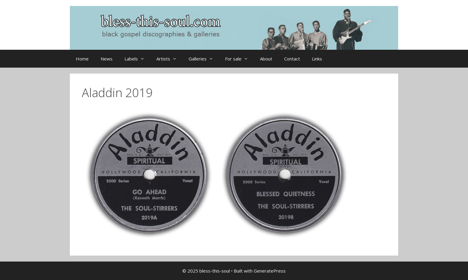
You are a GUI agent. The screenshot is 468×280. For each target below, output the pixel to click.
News (107, 59)
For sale (239, 59)
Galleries (204, 59)
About (266, 59)
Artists (169, 59)
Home (82, 59)
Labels (137, 59)
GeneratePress (270, 271)
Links (317, 59)
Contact (292, 59)
